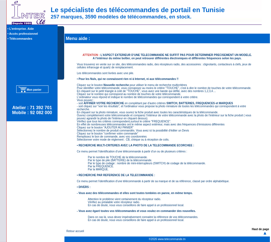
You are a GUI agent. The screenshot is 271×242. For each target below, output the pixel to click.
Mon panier (34, 89)
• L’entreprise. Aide (20, 28)
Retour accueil (75, 231)
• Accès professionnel (22, 33)
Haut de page (260, 229)
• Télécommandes (19, 38)
